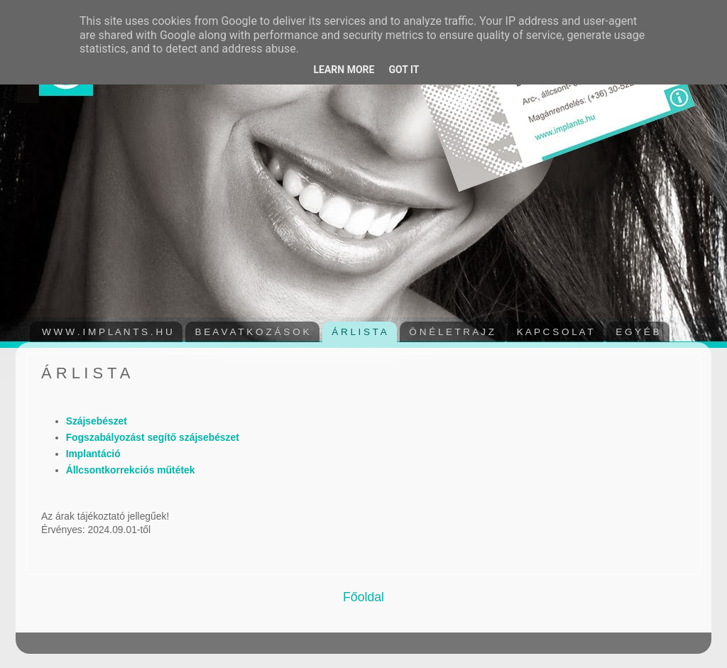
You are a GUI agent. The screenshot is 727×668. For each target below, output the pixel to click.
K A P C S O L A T (555, 332)
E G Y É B (637, 332)
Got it (403, 69)
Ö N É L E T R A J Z (451, 332)
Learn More (343, 69)
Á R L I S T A (359, 332)
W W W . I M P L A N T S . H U (107, 332)
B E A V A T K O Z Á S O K (252, 332)
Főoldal (363, 597)
